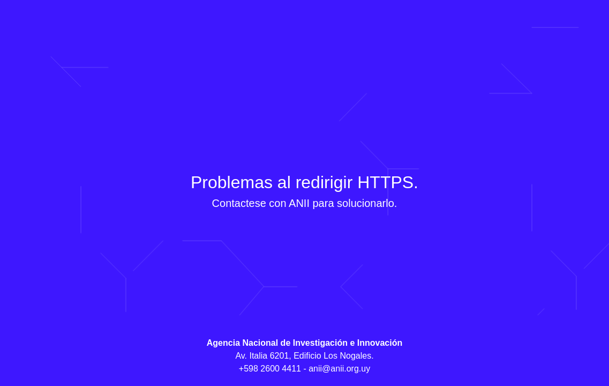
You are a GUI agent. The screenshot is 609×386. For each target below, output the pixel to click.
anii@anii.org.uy (339, 368)
